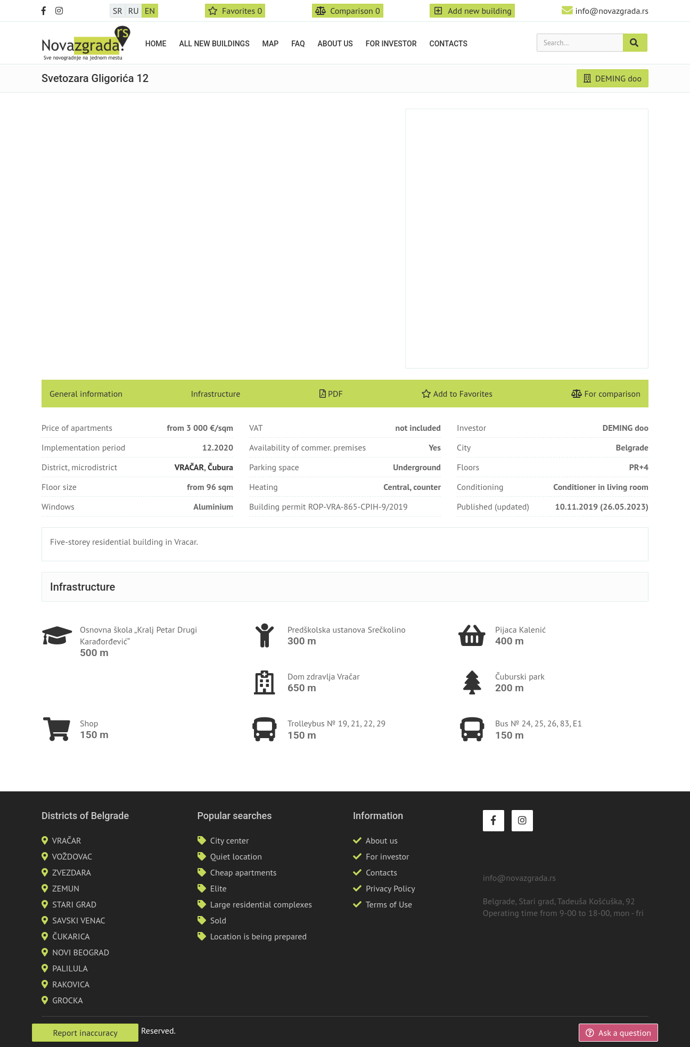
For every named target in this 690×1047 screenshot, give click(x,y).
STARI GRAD (74, 904)
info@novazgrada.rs (612, 10)
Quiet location (236, 856)
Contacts (448, 43)
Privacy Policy (390, 888)
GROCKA (67, 1000)
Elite (218, 888)
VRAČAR (189, 467)
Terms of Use (389, 904)
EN (150, 10)
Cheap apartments (243, 872)
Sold (218, 920)
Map (270, 43)
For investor (391, 43)
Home (156, 43)
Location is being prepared (258, 936)
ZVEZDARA (71, 872)
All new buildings (214, 43)
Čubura (220, 467)
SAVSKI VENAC (78, 920)
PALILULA (70, 968)
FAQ (298, 43)
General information (86, 393)
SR (117, 10)
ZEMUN (65, 888)
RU (133, 10)
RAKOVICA (70, 984)
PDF (331, 393)
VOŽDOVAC (72, 856)
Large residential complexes (261, 904)
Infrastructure (215, 393)
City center (229, 840)
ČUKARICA (70, 936)
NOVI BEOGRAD (80, 952)
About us (335, 43)
